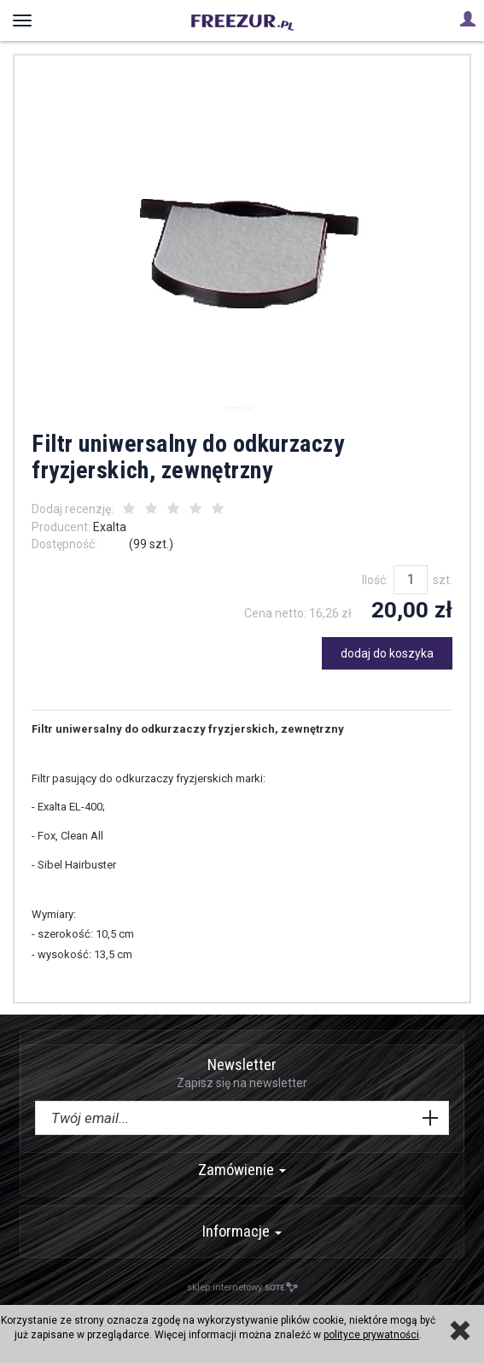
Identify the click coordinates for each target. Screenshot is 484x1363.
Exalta (109, 527)
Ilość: (375, 580)
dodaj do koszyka (387, 653)
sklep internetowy (242, 1287)
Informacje (242, 1231)
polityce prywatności (371, 1335)
